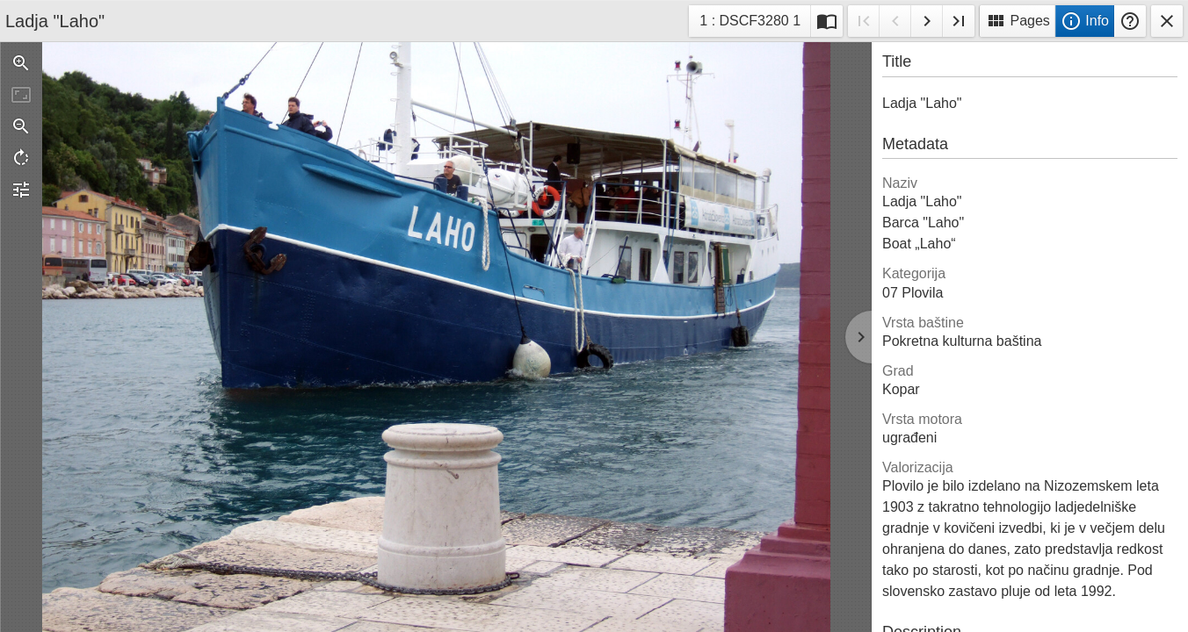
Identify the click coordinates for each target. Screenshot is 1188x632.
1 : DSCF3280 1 (749, 23)
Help (1130, 21)
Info (1085, 21)
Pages (1017, 21)
